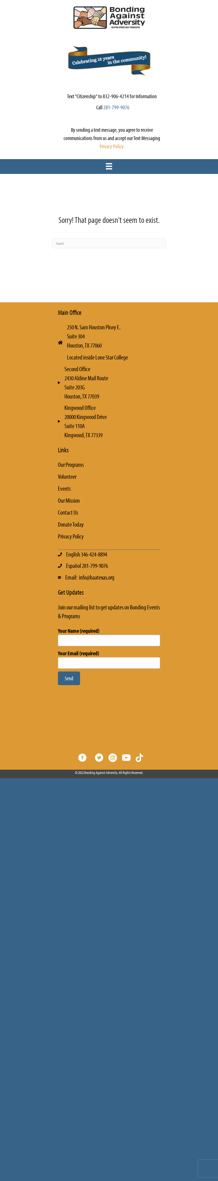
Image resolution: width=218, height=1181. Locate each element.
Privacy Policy (71, 536)
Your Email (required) (109, 659)
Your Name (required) (109, 636)
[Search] (109, 243)
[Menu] (109, 166)
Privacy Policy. (112, 146)
